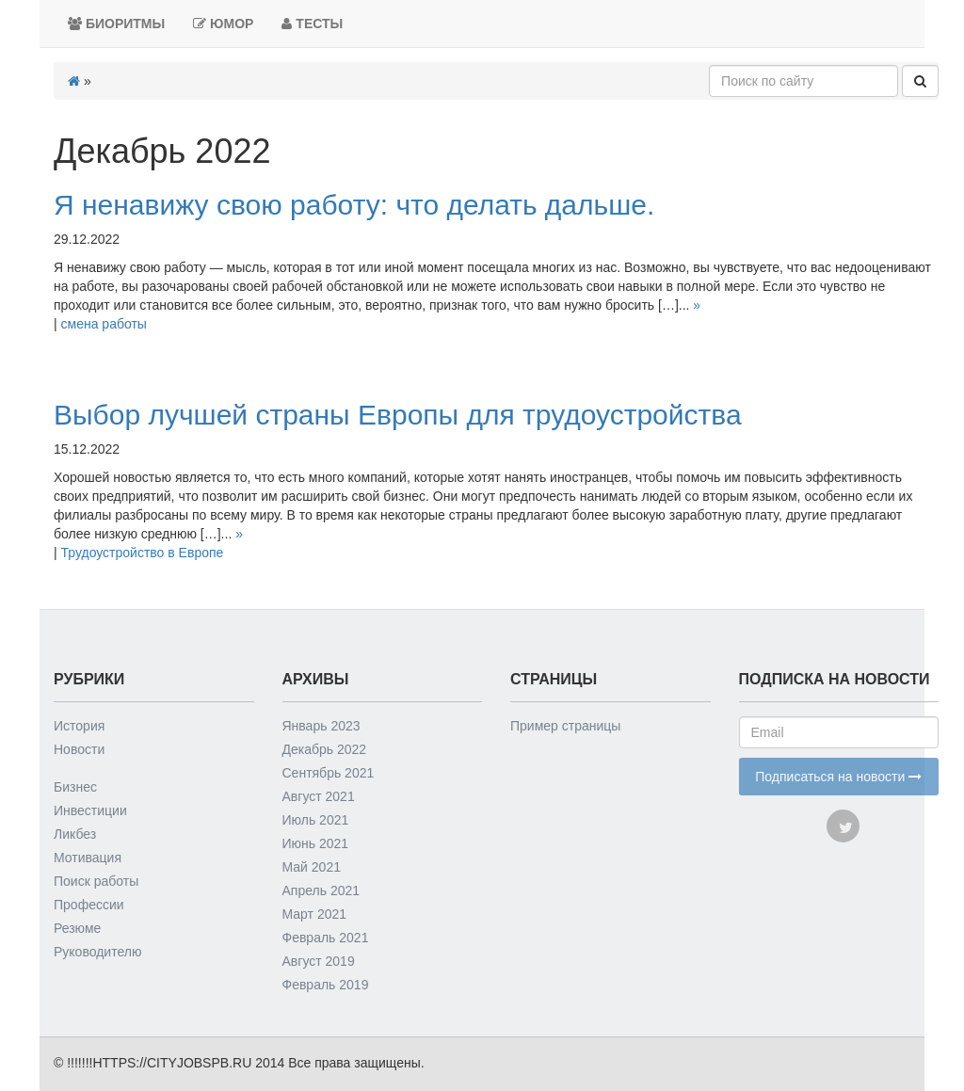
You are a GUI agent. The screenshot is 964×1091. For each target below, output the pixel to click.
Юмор (223, 23)
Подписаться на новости (838, 776)
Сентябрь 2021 (328, 772)
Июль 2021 (315, 819)
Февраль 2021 (325, 937)
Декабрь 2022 (324, 749)
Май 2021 (311, 866)
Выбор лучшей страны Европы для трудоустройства (398, 414)
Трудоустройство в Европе (142, 552)
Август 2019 (318, 961)
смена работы (104, 323)
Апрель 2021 (321, 890)
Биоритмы (116, 23)
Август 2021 (318, 796)
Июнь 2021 (315, 843)
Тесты (312, 23)
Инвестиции (90, 810)
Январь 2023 (321, 725)
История (79, 725)
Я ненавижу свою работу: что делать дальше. (354, 204)
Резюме (77, 928)
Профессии (89, 904)
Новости (79, 749)
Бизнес (75, 786)
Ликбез (75, 834)
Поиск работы (96, 881)
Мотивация (87, 857)
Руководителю (97, 951)
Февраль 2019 (325, 984)
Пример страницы (565, 725)
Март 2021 (314, 914)
